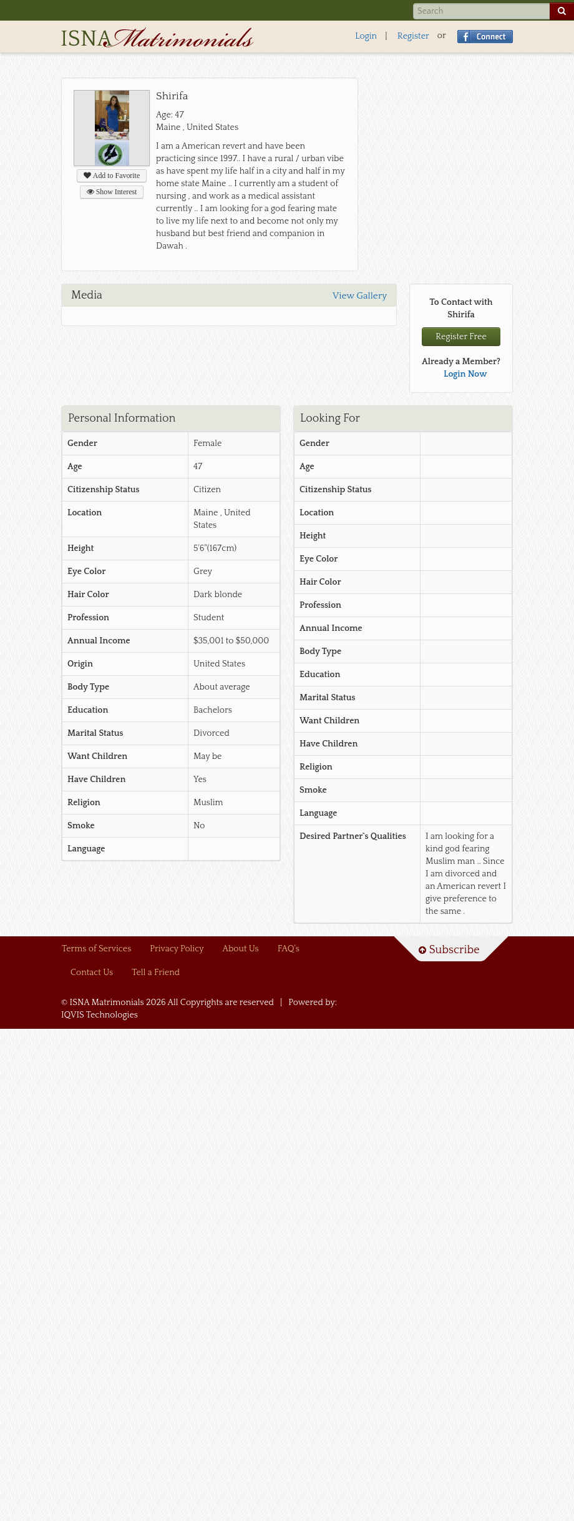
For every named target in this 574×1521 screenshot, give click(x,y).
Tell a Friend (156, 973)
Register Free (461, 337)
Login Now (465, 374)
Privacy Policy (176, 949)
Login (366, 36)
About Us (241, 949)
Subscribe (449, 950)
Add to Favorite (115, 175)
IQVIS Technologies (99, 1015)
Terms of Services (96, 949)
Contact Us (92, 973)
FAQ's (288, 949)
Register (413, 36)
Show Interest (115, 192)
